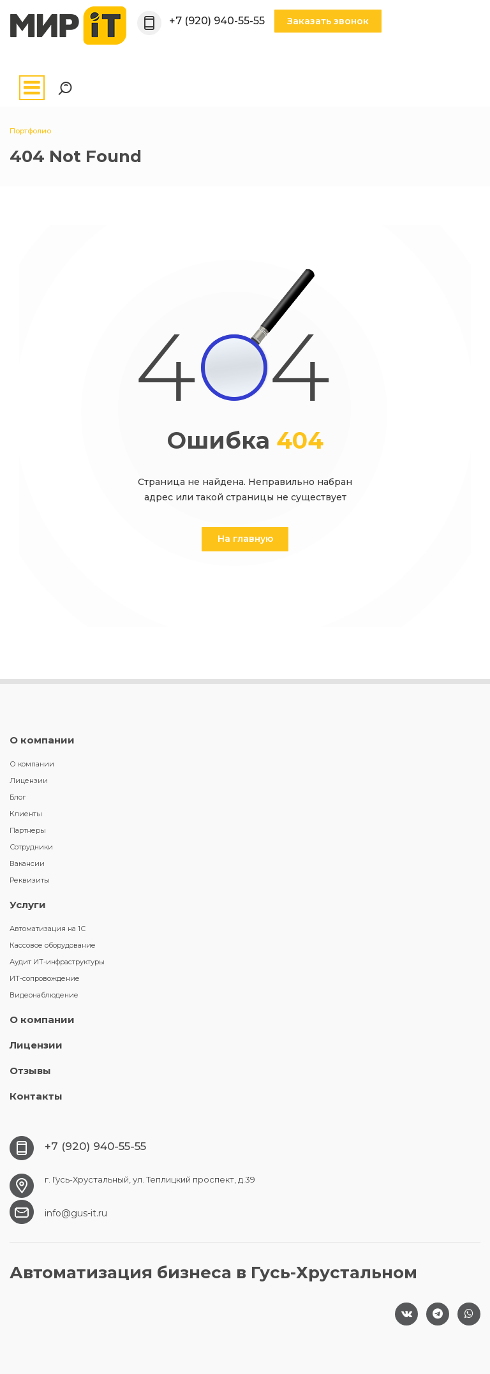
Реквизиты (30, 880)
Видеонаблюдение (44, 994)
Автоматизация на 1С (47, 928)
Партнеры (28, 830)
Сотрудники (31, 846)
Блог (18, 797)
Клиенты (26, 813)
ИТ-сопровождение (45, 978)
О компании (42, 740)
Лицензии (29, 780)
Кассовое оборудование (53, 945)
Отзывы (30, 1070)
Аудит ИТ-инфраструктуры (57, 961)
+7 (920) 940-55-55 (217, 20)
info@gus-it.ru (76, 1213)
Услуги (28, 905)
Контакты (36, 1096)
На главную (245, 538)
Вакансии (27, 863)
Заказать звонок (328, 21)
